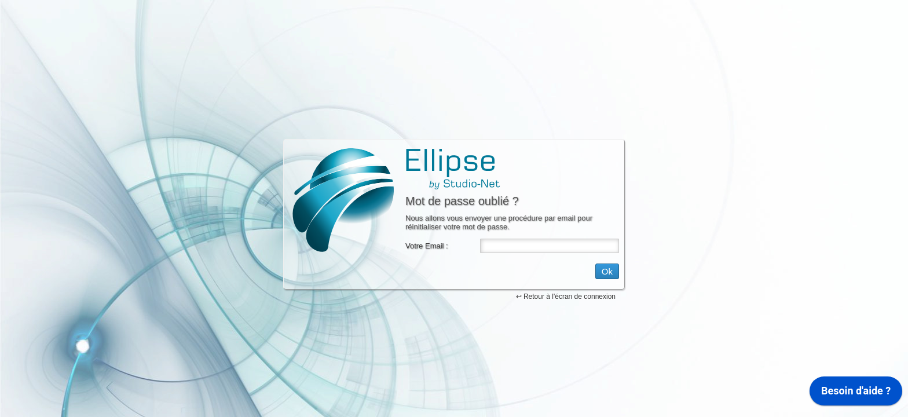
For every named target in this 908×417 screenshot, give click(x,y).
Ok (607, 271)
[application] (856, 394)
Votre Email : (426, 246)
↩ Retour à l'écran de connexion (566, 296)
